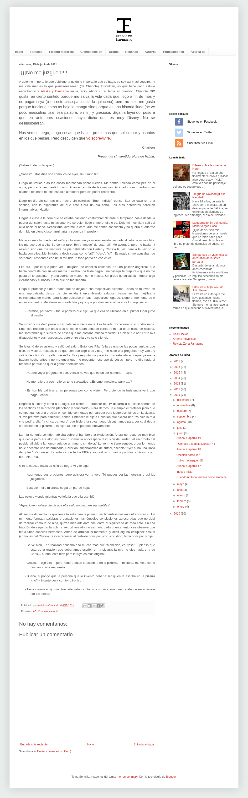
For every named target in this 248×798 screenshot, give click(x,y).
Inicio (19, 52)
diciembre (183, 400)
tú (57, 611)
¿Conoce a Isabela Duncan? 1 (195, 443)
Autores (150, 52)
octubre (182, 411)
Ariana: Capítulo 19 (188, 438)
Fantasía (36, 52)
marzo (181, 495)
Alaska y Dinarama (55, 91)
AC (34, 611)
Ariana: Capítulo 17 (188, 466)
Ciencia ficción (91, 52)
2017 (177, 361)
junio (180, 433)
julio (180, 427)
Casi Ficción (180, 334)
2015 (177, 372)
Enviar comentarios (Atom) (54, 751)
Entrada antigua (144, 744)
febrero (182, 501)
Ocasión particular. (188, 455)
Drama (114, 52)
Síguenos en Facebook (179, 121)
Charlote (43, 611)
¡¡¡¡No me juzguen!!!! (189, 460)
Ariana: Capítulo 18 (188, 449)
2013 (177, 383)
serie (52, 611)
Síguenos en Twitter (179, 132)
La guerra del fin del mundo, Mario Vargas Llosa (210, 224)
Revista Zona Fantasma (188, 343)
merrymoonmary (127, 776)
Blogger (171, 776)
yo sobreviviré (98, 138)
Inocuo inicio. (184, 471)
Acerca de (198, 52)
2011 (177, 394)
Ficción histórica (61, 52)
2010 (177, 513)
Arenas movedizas (184, 339)
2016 (177, 367)
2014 (177, 378)
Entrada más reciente (33, 744)
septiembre (184, 416)
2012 (177, 389)
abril (180, 490)
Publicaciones (173, 52)
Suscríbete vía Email (179, 143)
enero (181, 506)
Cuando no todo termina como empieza (201, 477)
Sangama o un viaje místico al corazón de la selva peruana (209, 258)
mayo (181, 484)
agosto (181, 422)
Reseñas (131, 52)
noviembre (184, 405)
